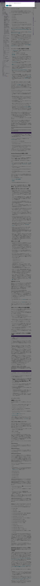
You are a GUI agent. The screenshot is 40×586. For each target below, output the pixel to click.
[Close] (34, 2)
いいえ (10, 5)
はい (7, 5)
